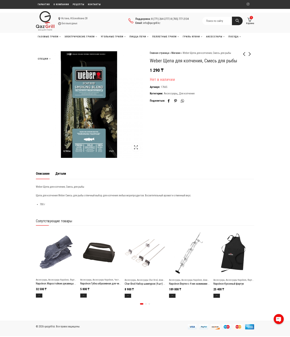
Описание (43, 173)
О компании (61, 4)
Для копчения (187, 93)
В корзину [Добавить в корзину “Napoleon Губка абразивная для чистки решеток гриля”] (87, 295)
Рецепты (78, 4)
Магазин (176, 52)
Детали (60, 173)
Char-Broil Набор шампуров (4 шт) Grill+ (147, 283)
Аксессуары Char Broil (147, 280)
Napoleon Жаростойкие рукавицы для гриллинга (63, 283)
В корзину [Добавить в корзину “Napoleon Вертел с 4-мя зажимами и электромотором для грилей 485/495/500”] (176, 295)
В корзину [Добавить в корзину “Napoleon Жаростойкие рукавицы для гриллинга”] (42, 295)
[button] (141, 304)
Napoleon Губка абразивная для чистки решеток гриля (110, 283)
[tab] (43, 173)
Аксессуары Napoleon (58, 279)
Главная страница (159, 52)
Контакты (94, 4)
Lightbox (136, 147)
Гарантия (44, 4)
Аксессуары (170, 93)
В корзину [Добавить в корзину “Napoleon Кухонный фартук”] (220, 295)
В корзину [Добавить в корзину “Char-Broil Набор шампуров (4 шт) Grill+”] (131, 295)
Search (237, 21)
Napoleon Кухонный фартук (228, 283)
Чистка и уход (120, 279)
